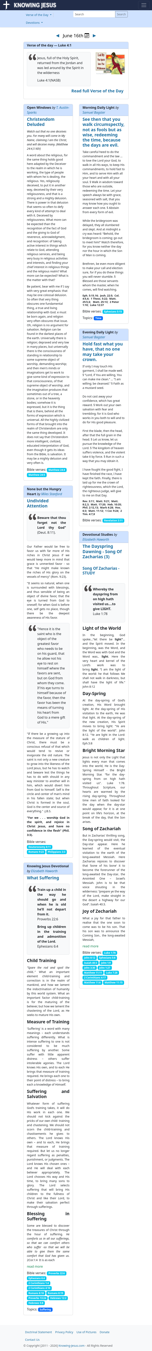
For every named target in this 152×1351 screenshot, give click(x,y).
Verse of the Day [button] (37, 15)
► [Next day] (94, 35)
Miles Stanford (51, 494)
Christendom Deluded (41, 121)
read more (90, 946)
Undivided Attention (37, 503)
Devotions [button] (33, 23)
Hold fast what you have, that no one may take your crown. (103, 351)
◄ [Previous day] (57, 35)
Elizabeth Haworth (96, 539)
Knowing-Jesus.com (71, 1346)
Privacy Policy (64, 1332)
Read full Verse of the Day (97, 91)
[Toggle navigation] (144, 5)
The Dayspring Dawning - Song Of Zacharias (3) (102, 551)
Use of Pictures (86, 1332)
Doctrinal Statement (38, 1332)
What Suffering (43, 878)
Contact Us (32, 1340)
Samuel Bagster (94, 112)
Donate (104, 1332)
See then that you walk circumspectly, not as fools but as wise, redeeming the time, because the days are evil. (103, 132)
